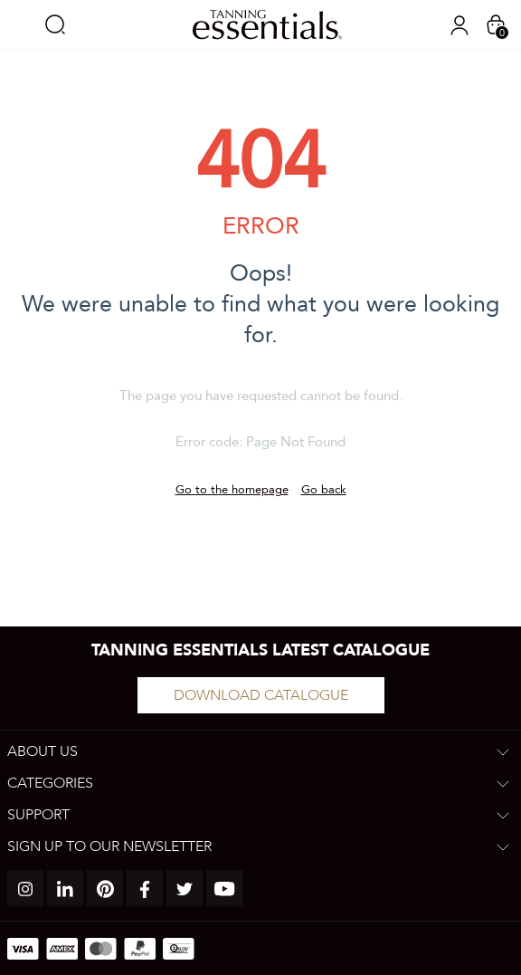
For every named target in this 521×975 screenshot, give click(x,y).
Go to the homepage (232, 490)
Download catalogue (261, 695)
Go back (323, 490)
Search (55, 24)
